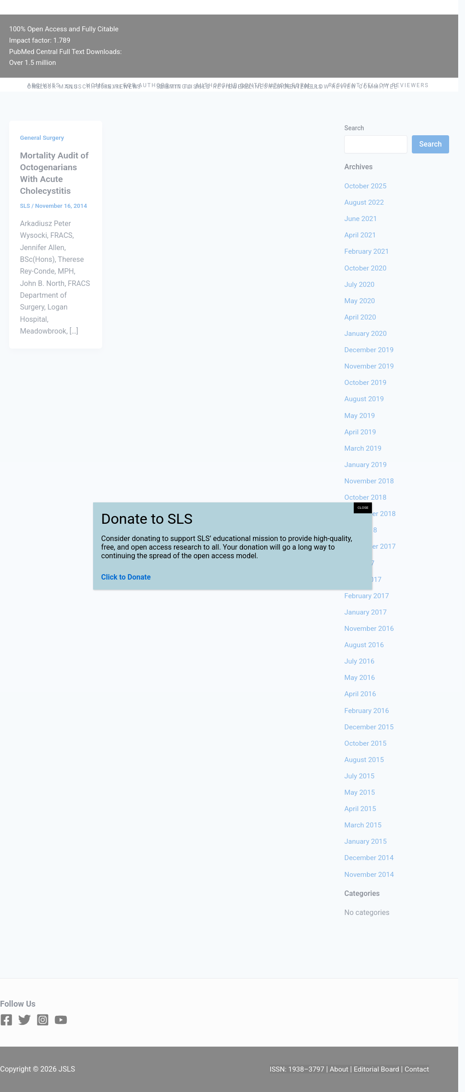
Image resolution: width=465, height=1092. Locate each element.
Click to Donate (126, 577)
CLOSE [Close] (362, 508)
